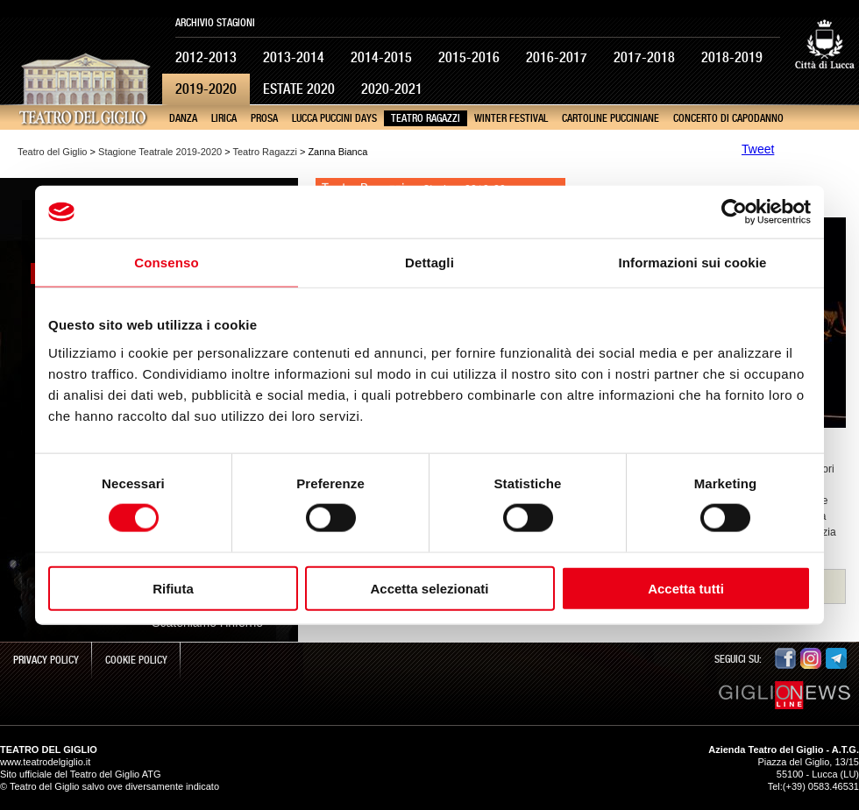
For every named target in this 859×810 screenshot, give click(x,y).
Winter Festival (511, 118)
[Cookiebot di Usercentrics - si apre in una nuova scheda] (734, 212)
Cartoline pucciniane (610, 118)
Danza (183, 118)
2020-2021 (391, 89)
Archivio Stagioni (215, 23)
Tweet (758, 149)
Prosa (264, 118)
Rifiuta (173, 587)
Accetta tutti (686, 587)
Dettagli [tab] (429, 262)
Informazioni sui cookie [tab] (693, 262)
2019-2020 (206, 89)
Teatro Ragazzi (425, 118)
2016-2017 (556, 57)
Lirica (224, 118)
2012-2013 (206, 57)
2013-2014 (293, 57)
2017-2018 (644, 57)
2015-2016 (469, 57)
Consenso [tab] (166, 262)
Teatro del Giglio (53, 151)
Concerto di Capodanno (728, 118)
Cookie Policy (136, 660)
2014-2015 (381, 57)
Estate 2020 (299, 89)
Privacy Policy (46, 660)
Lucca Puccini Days (334, 118)
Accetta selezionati (429, 587)
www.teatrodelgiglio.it (45, 762)
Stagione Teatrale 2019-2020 (160, 151)
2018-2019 (732, 57)
